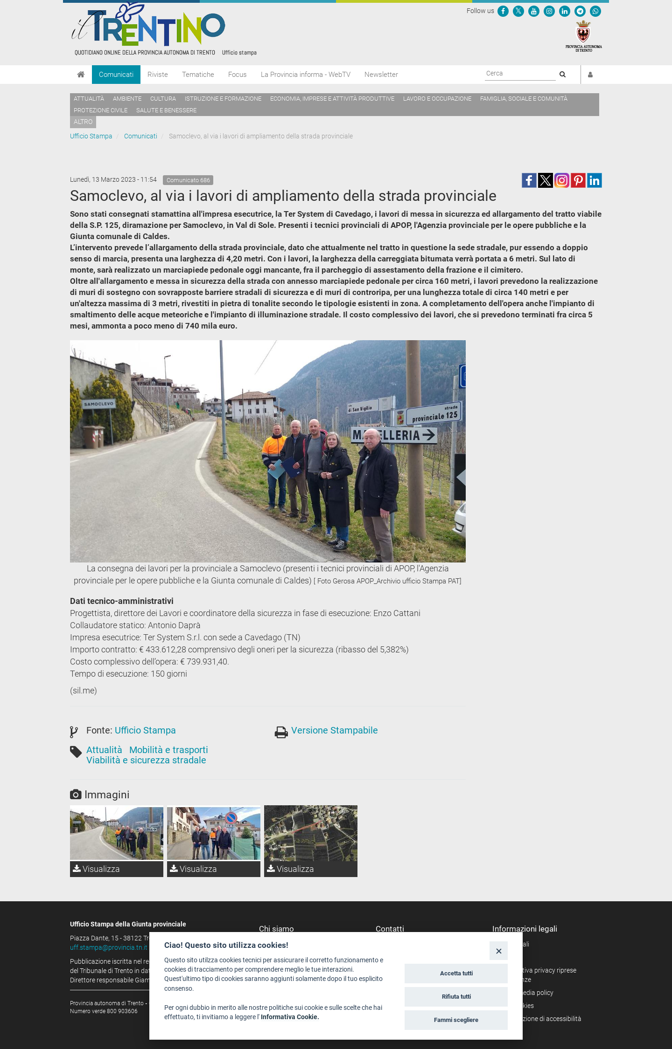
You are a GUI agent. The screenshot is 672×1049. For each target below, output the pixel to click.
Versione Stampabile (334, 730)
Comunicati (116, 74)
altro (83, 121)
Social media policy (526, 992)
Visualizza (96, 869)
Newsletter (381, 74)
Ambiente (127, 98)
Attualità (89, 98)
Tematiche (198, 74)
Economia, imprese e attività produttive (332, 98)
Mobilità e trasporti (168, 749)
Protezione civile (100, 110)
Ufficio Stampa (91, 136)
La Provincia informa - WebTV (305, 74)
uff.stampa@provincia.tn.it (108, 947)
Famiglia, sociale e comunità (523, 98)
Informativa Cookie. (290, 1017)
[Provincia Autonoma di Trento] (584, 35)
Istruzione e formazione (223, 98)
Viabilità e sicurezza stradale (146, 760)
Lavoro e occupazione (437, 98)
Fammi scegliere (456, 1019)
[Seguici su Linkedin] (564, 10)
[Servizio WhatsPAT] (595, 10)
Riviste (157, 74)
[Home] (81, 74)
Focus (237, 74)
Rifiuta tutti (456, 996)
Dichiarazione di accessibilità (540, 1018)
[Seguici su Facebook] (503, 10)
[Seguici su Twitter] (518, 10)
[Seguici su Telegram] (580, 10)
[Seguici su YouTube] (533, 10)
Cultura (163, 98)
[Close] (499, 950)
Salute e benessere (166, 110)
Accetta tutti (456, 973)
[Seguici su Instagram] (549, 10)
